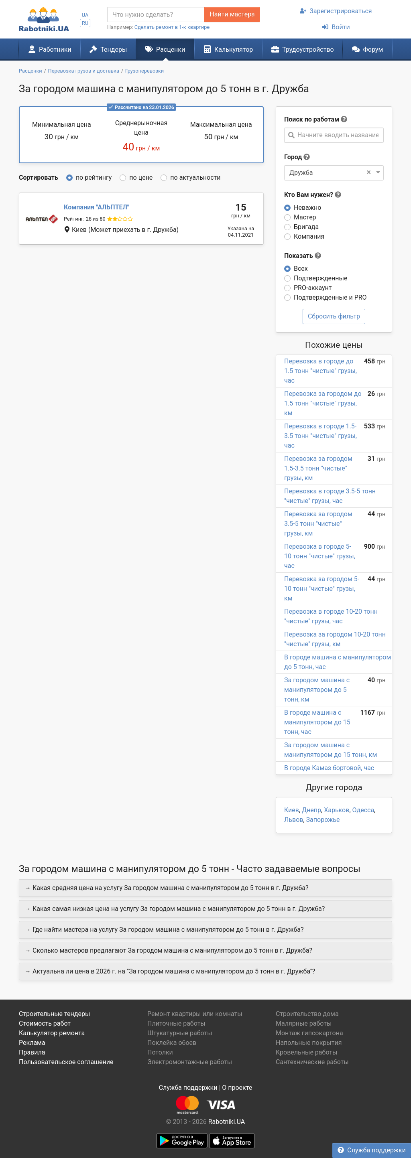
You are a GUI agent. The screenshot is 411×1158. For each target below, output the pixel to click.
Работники (49, 49)
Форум (367, 49)
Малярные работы (304, 1023)
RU (85, 23)
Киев (291, 810)
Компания (309, 236)
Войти (336, 27)
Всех (301, 268)
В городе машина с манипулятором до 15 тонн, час (317, 722)
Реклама (32, 1042)
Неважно (307, 207)
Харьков (336, 810)
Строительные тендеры (54, 1014)
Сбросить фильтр (334, 316)
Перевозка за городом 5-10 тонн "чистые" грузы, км (321, 588)
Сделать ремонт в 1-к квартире (172, 27)
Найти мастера (232, 14)
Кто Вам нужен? (312, 195)
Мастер (305, 217)
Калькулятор (228, 49)
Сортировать (38, 177)
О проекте (237, 1087)
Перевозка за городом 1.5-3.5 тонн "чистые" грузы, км (318, 468)
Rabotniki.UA (226, 1122)
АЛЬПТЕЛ (96, 207)
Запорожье (323, 819)
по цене (141, 177)
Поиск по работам (311, 119)
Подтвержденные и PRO (330, 297)
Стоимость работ (45, 1023)
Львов (293, 819)
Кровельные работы (307, 1052)
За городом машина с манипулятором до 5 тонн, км (317, 689)
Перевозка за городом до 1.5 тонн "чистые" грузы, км (323, 403)
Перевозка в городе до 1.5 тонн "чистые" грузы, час (320, 370)
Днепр (311, 810)
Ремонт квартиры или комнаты (194, 1014)
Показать (302, 256)
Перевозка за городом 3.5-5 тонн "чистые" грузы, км (318, 523)
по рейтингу (94, 177)
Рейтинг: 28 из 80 (85, 219)
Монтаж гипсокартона (309, 1033)
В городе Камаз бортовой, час (329, 768)
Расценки (165, 49)
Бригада (306, 227)
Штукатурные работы (179, 1033)
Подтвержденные (320, 278)
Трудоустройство (302, 49)
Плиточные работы (176, 1023)
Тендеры (108, 49)
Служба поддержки (372, 1150)
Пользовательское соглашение (66, 1062)
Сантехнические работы (312, 1062)
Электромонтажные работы (189, 1062)
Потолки (160, 1052)
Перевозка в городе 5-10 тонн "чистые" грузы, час (319, 556)
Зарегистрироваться (336, 11)
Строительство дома (307, 1014)
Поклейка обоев (171, 1042)
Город (293, 157)
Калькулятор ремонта (52, 1033)
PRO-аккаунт (313, 288)
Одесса (363, 810)
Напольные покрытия (309, 1042)
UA (85, 15)
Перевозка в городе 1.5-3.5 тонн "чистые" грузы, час (320, 435)
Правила (32, 1052)
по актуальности (195, 177)
